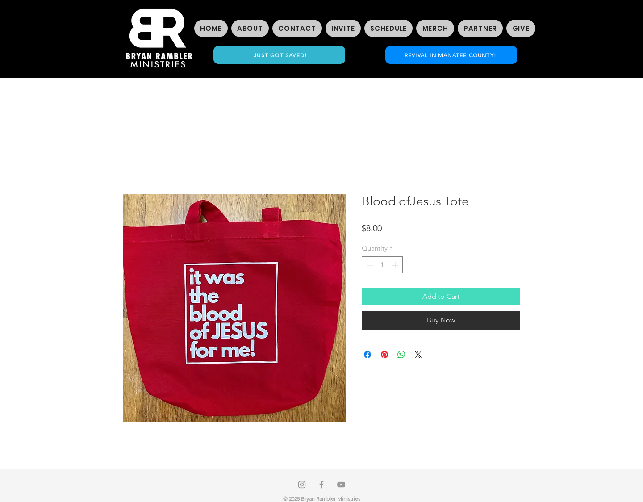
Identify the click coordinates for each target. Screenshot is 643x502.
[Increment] (396, 265)
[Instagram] (302, 484)
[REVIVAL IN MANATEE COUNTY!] (451, 55)
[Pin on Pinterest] (384, 354)
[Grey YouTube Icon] (341, 484)
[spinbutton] (382, 265)
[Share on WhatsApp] (401, 354)
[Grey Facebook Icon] (321, 484)
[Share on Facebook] (367, 354)
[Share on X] (418, 354)
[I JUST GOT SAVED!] (279, 55)
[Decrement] (369, 265)
